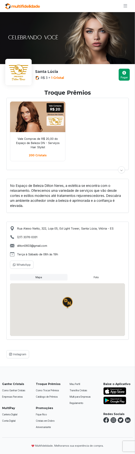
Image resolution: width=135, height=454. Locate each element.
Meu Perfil (75, 384)
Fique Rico (41, 414)
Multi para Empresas (81, 396)
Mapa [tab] (39, 277)
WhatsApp (22, 264)
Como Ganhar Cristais (14, 390)
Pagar (124, 75)
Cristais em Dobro (46, 420)
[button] (121, 169)
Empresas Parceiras (13, 396)
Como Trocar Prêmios (48, 390)
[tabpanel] (67, 309)
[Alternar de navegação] (124, 5)
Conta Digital (9, 420)
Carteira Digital (10, 414)
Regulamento (77, 402)
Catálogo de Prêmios (47, 396)
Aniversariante (44, 427)
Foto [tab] (96, 277)
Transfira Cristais (79, 390)
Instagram (17, 354)
